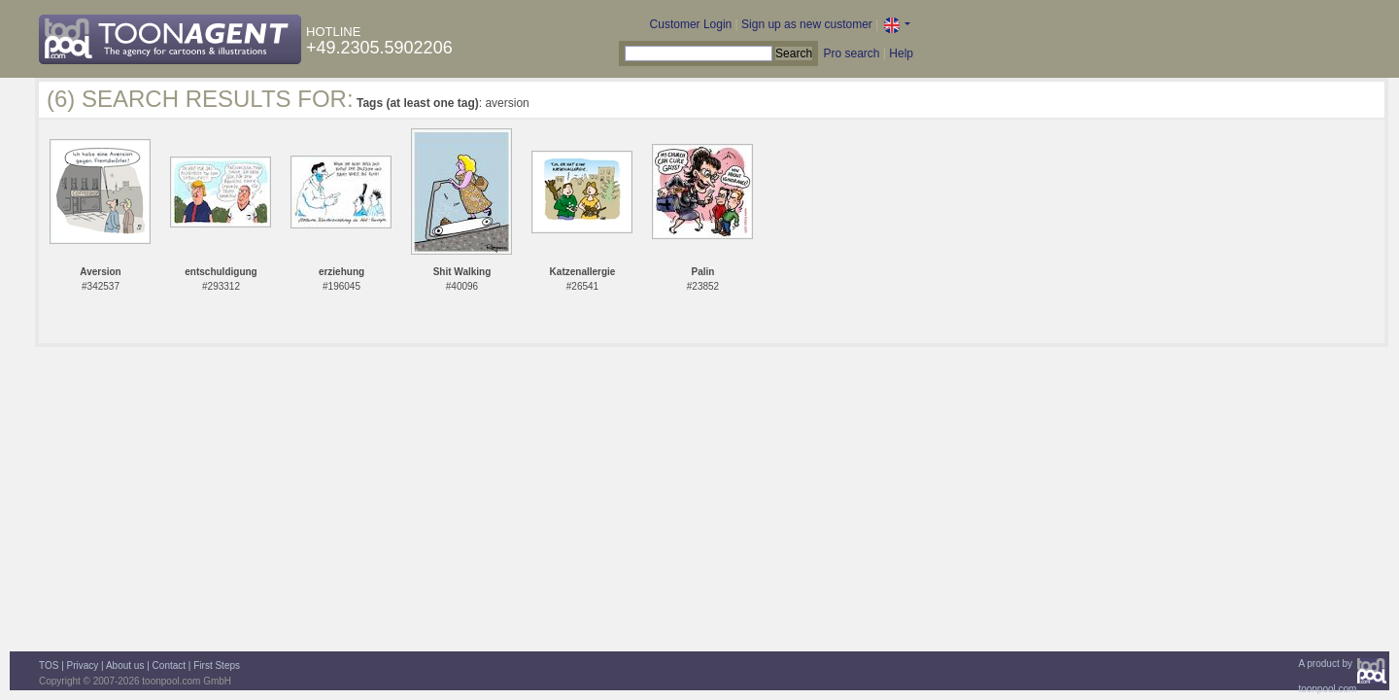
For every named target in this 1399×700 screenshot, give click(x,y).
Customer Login (691, 24)
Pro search (851, 53)
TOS (48, 665)
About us (125, 665)
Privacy (83, 665)
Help (901, 53)
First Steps (216, 665)
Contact (169, 665)
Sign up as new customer (806, 24)
